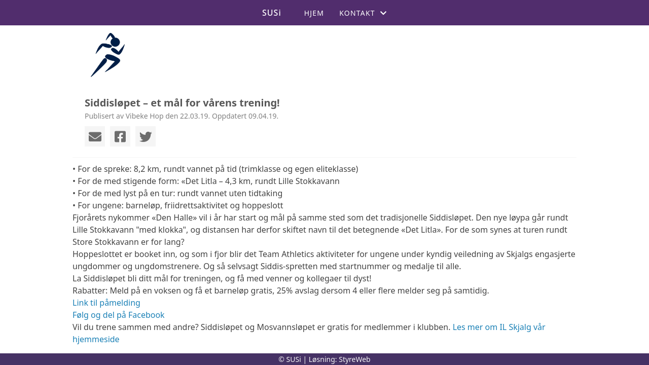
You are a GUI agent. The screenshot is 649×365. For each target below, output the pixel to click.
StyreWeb (355, 359)
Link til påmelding (106, 302)
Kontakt (363, 13)
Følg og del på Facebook (119, 314)
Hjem (314, 13)
